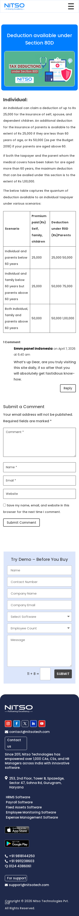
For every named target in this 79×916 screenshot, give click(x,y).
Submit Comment (21, 522)
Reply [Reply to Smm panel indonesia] (68, 388)
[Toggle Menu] (72, 6)
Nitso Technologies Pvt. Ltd (36, 902)
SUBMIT (63, 674)
